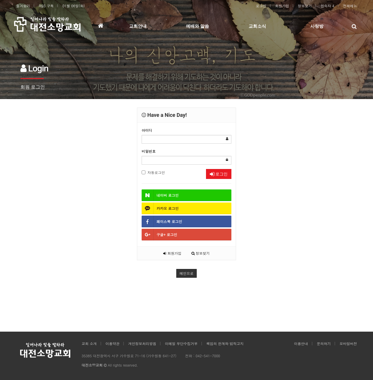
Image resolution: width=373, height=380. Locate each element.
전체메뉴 (350, 5)
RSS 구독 (46, 5)
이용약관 (112, 343)
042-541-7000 (208, 355)
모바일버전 (348, 343)
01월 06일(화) (73, 5)
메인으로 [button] (186, 273)
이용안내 (301, 343)
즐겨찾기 (23, 5)
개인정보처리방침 (142, 343)
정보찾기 (305, 5)
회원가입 (282, 5)
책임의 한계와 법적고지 (225, 343)
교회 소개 (89, 343)
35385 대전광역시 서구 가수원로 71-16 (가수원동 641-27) (129, 355)
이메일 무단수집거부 (181, 343)
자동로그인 (153, 172)
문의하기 (324, 343)
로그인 (261, 5)
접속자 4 (327, 5)
